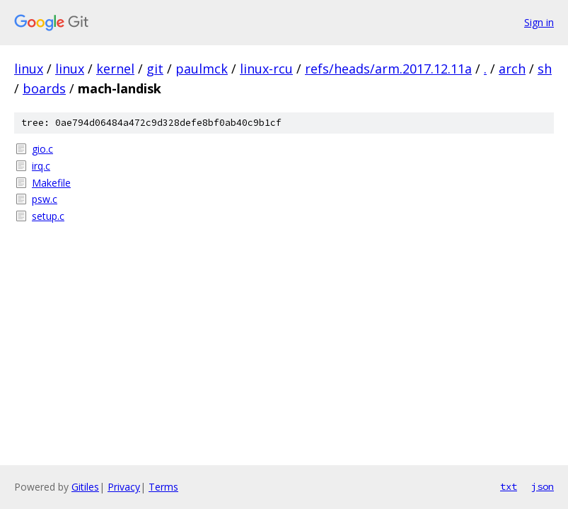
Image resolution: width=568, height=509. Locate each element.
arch (512, 68)
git (154, 68)
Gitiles (85, 486)
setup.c (48, 216)
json (542, 486)
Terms (163, 486)
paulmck (201, 68)
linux (28, 68)
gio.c (42, 149)
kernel (115, 68)
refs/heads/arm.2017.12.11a (388, 68)
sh (545, 68)
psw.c (44, 199)
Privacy (124, 486)
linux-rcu (266, 68)
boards (44, 88)
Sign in (539, 22)
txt (508, 486)
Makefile (51, 182)
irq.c (41, 165)
